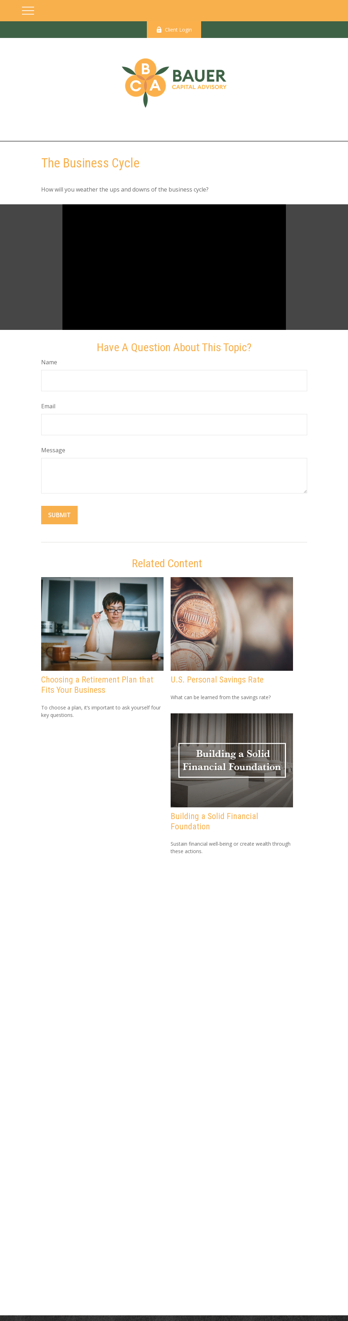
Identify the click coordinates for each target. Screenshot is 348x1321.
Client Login (174, 29)
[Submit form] (59, 515)
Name (49, 362)
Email (48, 406)
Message (53, 450)
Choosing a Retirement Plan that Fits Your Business (97, 685)
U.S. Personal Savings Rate (217, 680)
